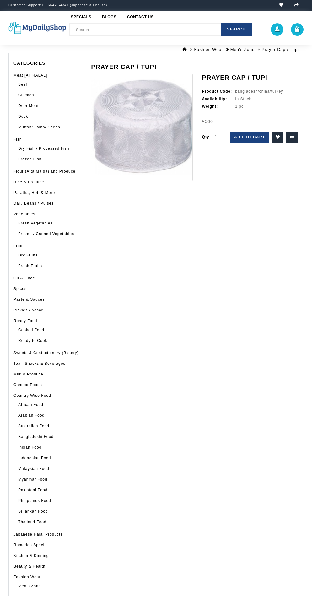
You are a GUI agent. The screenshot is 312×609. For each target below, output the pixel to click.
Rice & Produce (28, 182)
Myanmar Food (32, 479)
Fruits (19, 246)
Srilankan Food (33, 511)
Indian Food (29, 447)
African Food (30, 404)
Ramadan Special (30, 545)
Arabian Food (31, 415)
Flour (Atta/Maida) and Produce (44, 171)
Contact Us (140, 17)
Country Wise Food (32, 395)
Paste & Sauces (29, 299)
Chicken (26, 95)
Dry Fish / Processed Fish (43, 148)
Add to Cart (249, 137)
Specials (81, 17)
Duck (23, 116)
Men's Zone (242, 49)
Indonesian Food (34, 458)
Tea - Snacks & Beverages (39, 363)
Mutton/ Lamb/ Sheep (39, 127)
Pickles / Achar (28, 310)
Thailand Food (32, 522)
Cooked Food (31, 330)
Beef (22, 84)
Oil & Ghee (24, 278)
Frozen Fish (29, 159)
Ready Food (25, 321)
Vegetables (24, 214)
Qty (205, 137)
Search (236, 29)
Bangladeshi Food (36, 436)
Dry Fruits (28, 255)
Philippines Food (34, 501)
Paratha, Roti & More (34, 193)
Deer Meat (28, 106)
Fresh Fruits (30, 266)
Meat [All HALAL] (30, 75)
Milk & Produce (28, 374)
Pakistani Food (32, 490)
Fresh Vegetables (35, 223)
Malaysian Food (33, 468)
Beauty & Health (29, 566)
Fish (17, 139)
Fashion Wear (208, 49)
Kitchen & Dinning (31, 555)
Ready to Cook (32, 340)
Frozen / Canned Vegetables (46, 234)
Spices (20, 289)
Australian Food (33, 426)
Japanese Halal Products (37, 534)
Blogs (109, 17)
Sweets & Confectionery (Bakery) (46, 353)
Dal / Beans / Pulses (33, 203)
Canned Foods (27, 385)
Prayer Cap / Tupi (280, 49)
